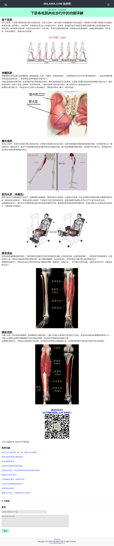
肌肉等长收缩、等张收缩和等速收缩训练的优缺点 (21, 470)
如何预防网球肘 (8, 461)
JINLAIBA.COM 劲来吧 (57, 3)
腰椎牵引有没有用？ (9, 475)
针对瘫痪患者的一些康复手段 (13, 479)
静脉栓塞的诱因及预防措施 (12, 457)
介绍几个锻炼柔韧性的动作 (12, 484)
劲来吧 (4, 442)
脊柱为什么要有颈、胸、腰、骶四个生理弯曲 (19, 452)
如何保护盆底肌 (8, 488)
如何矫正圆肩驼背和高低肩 (12, 466)
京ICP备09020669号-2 (57, 543)
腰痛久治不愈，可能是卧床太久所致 (16, 493)
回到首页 (57, 539)
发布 (5, 531)
